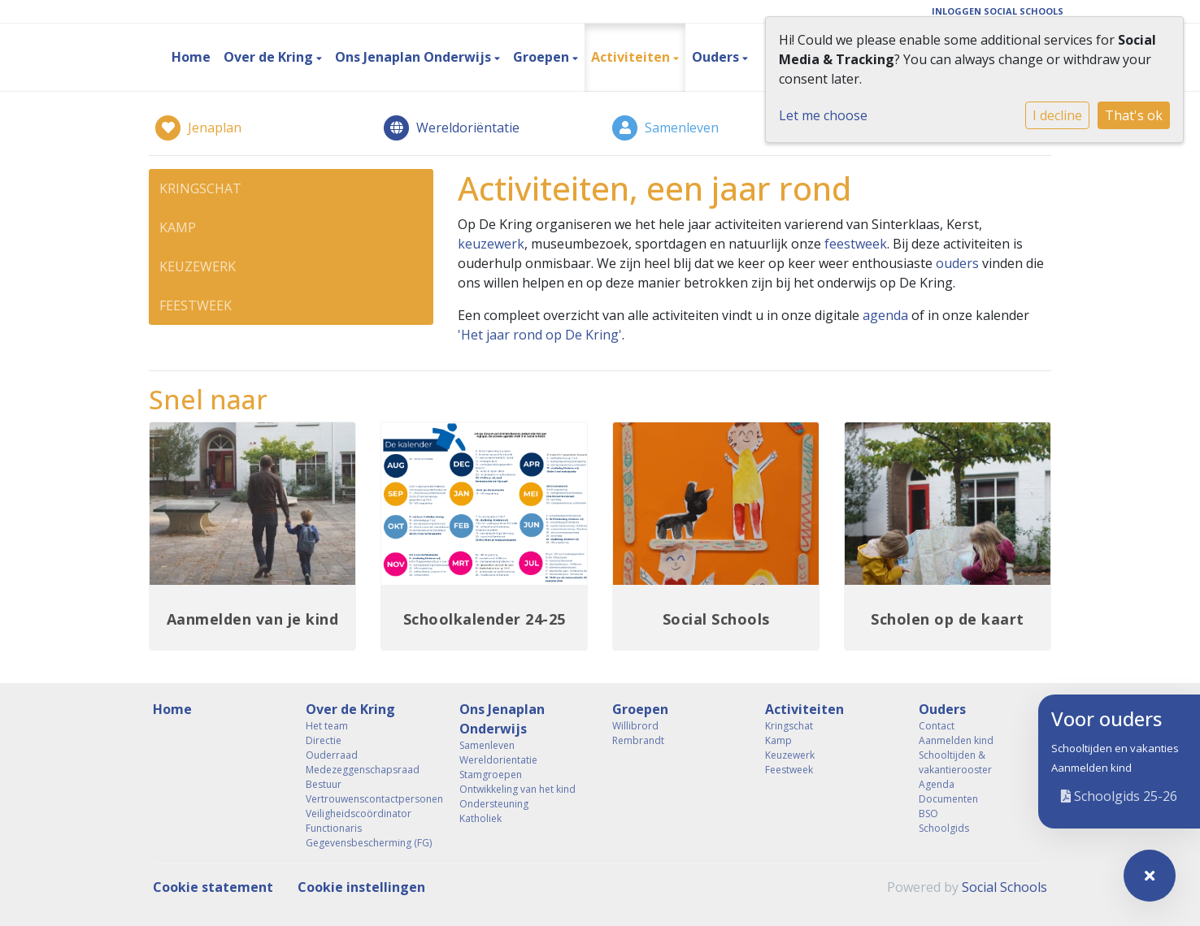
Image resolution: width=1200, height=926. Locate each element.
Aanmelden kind (1091, 767)
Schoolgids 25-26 (1119, 796)
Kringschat (200, 188)
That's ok (1134, 115)
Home (191, 57)
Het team (327, 726)
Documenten (948, 799)
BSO (928, 813)
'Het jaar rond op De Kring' (540, 335)
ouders (957, 263)
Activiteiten (632, 57)
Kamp (177, 227)
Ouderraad (332, 755)
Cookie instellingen (361, 887)
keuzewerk (491, 244)
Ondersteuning (493, 804)
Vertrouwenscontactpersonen (370, 799)
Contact (936, 726)
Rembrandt (638, 740)
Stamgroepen (490, 774)
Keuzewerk (197, 266)
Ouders (717, 57)
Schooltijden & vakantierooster (955, 762)
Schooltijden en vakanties (1115, 748)
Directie (323, 740)
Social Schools (1004, 887)
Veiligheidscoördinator (358, 813)
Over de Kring (270, 57)
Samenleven (487, 745)
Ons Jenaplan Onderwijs (414, 57)
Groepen (542, 57)
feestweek (855, 244)
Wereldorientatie (498, 760)
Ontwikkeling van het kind (517, 789)
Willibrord (635, 726)
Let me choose (823, 115)
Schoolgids (944, 828)
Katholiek (480, 818)
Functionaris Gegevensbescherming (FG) (369, 835)
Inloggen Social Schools (997, 11)
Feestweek (195, 305)
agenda (885, 315)
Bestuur (323, 784)
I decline (1057, 115)
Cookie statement (213, 887)
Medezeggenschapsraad (363, 770)
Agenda (936, 784)
